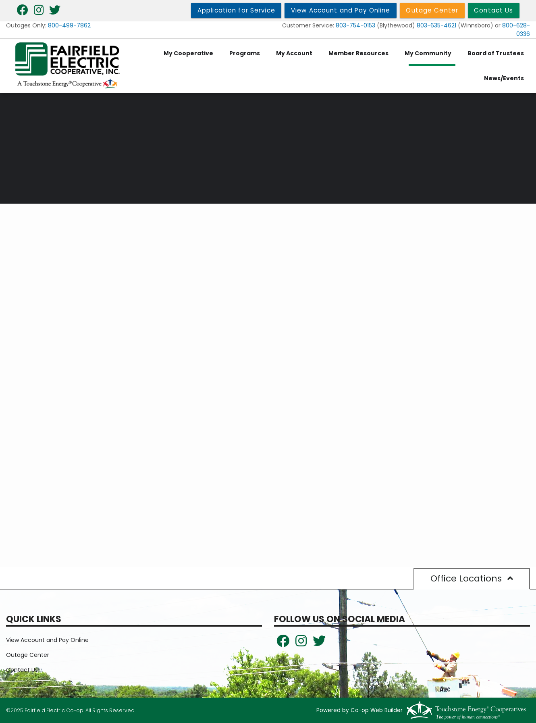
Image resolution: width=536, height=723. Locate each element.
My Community (428, 53)
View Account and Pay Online (47, 640)
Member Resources (358, 53)
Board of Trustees (495, 53)
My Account (294, 53)
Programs (244, 53)
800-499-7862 (69, 25)
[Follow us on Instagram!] (301, 643)
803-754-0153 (355, 25)
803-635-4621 (436, 25)
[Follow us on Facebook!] (282, 643)
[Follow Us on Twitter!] (319, 643)
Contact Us (22, 670)
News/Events (504, 78)
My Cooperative (188, 53)
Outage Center (27, 655)
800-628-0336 (516, 29)
